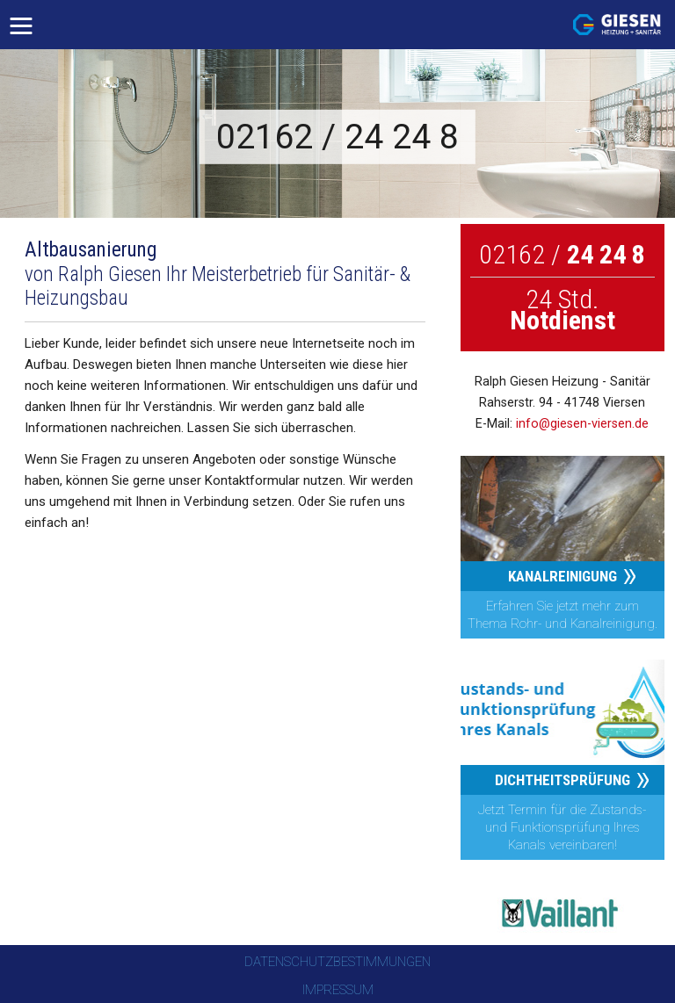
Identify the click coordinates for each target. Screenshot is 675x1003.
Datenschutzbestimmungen (337, 962)
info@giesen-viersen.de (582, 423)
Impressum (338, 990)
